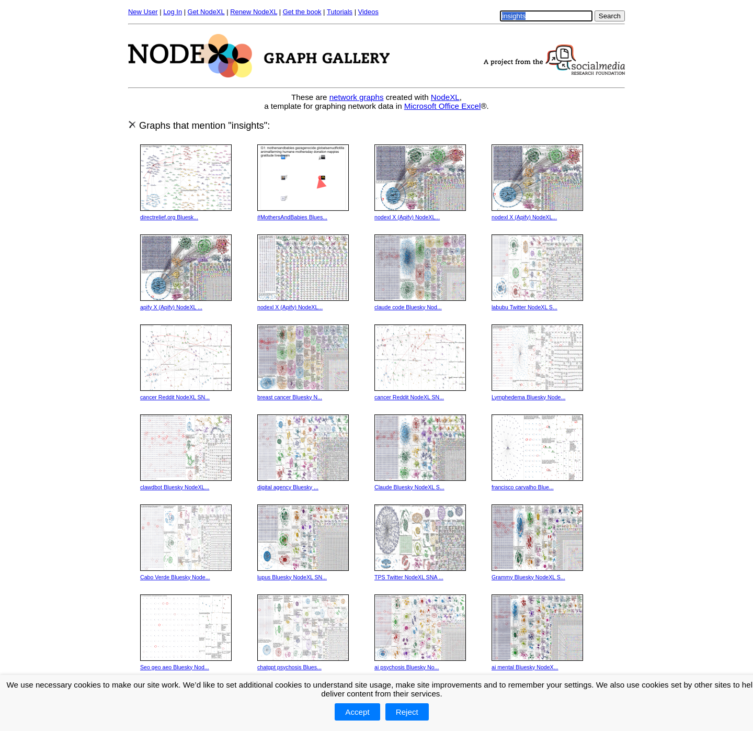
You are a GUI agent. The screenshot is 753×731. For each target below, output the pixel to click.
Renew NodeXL (253, 12)
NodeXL (445, 97)
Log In (172, 12)
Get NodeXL (206, 12)
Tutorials (339, 12)
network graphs (356, 97)
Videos (368, 12)
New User (143, 12)
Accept (357, 711)
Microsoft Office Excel (442, 106)
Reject (407, 711)
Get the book (302, 12)
